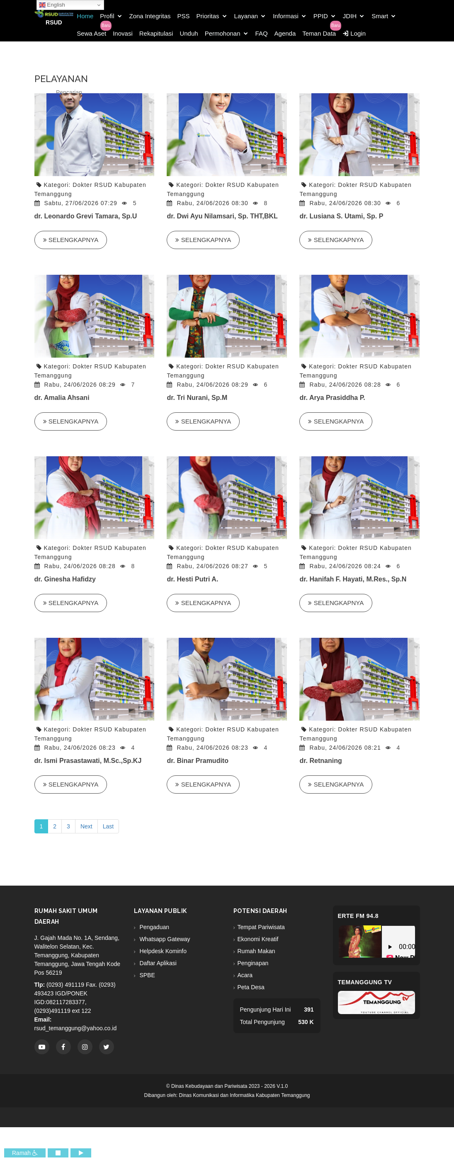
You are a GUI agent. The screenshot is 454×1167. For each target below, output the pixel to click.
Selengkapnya (71, 239)
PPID (320, 15)
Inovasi (123, 33)
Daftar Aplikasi (157, 963)
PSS (183, 15)
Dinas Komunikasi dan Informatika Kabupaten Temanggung (244, 1095)
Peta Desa (251, 987)
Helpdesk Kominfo (162, 951)
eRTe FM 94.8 (358, 916)
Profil (107, 15)
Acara (245, 975)
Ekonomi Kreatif (258, 939)
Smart (379, 15)
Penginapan (253, 963)
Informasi (286, 15)
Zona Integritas (150, 15)
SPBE (146, 975)
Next (86, 826)
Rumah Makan (256, 951)
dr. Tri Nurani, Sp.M (197, 397)
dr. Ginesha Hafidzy (65, 579)
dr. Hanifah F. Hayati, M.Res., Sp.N (352, 579)
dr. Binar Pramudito (197, 760)
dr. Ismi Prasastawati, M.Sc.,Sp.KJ (88, 760)
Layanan (246, 15)
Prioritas (208, 15)
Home (85, 15)
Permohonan (222, 33)
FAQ (261, 33)
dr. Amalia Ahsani (62, 397)
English (52, 5)
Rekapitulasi (156, 33)
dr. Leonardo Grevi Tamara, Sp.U (85, 216)
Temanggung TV (365, 982)
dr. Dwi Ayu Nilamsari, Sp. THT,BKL (222, 216)
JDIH (350, 15)
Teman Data (319, 33)
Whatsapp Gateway (164, 939)
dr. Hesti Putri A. (192, 579)
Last (108, 826)
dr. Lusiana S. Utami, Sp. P (341, 216)
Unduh (189, 33)
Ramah (25, 1153)
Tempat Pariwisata (261, 927)
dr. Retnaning (320, 760)
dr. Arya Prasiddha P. (332, 397)
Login (354, 33)
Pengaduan (154, 927)
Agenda (285, 33)
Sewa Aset (91, 33)
